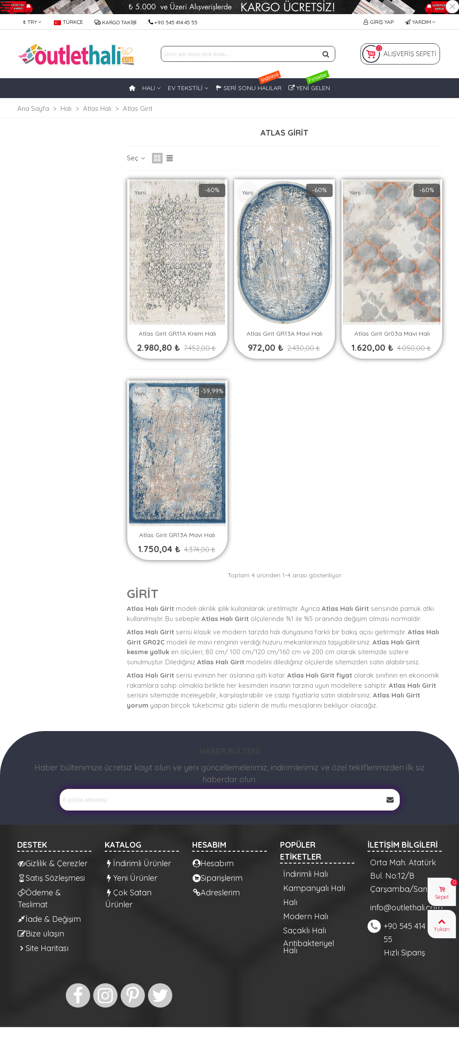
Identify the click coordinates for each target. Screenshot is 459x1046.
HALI (148, 88)
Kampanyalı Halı (314, 888)
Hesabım (213, 863)
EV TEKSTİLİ (185, 88)
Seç (137, 158)
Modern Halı (305, 916)
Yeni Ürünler (131, 878)
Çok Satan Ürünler (128, 898)
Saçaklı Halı (304, 931)
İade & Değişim (49, 919)
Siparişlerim (218, 878)
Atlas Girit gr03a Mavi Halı (392, 333)
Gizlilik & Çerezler (52, 863)
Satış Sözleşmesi (51, 878)
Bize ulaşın (41, 934)
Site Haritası (43, 948)
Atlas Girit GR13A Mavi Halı (284, 333)
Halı (290, 902)
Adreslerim (216, 892)
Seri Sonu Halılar (248, 85)
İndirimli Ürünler (138, 863)
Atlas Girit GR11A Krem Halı (177, 333)
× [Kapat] (452, 6)
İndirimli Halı (305, 874)
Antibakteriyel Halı (308, 947)
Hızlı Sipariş (404, 952)
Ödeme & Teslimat (39, 898)
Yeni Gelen (309, 85)
